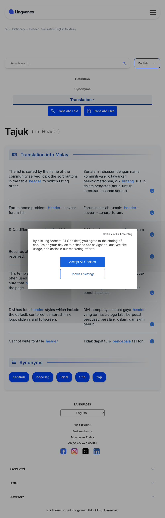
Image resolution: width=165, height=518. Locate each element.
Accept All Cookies (82, 262)
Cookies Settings (82, 274)
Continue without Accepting (117, 234)
